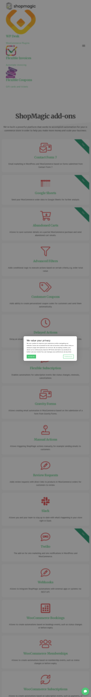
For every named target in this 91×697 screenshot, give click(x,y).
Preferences (68, 356)
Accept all (31, 356)
